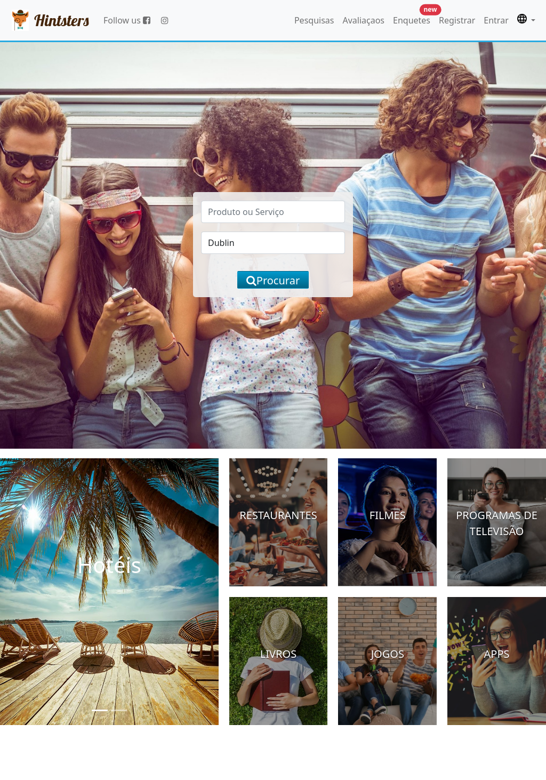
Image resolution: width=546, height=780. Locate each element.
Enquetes (414, 18)
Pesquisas (314, 20)
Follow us (126, 20)
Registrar (457, 20)
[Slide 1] (100, 710)
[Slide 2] (119, 710)
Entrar (496, 20)
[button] (526, 20)
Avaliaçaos (363, 20)
